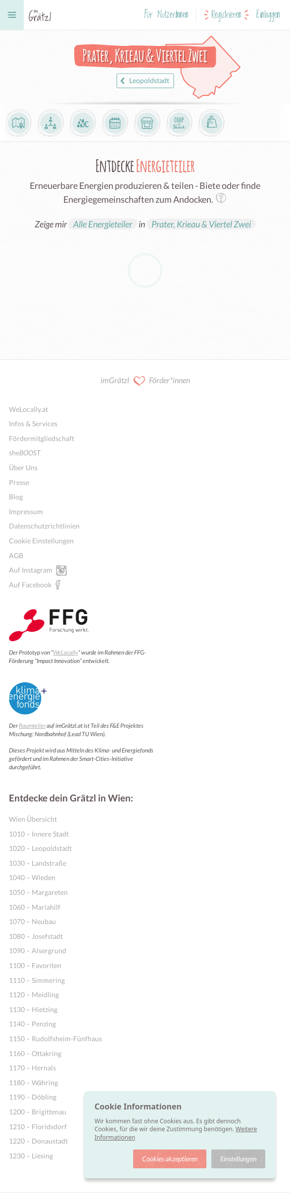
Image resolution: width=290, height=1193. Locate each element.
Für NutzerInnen (166, 15)
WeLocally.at (28, 409)
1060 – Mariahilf (34, 907)
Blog (16, 496)
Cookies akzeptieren (169, 1158)
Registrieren (226, 15)
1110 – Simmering (37, 980)
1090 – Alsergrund (37, 950)
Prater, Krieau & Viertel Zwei (201, 224)
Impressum (26, 511)
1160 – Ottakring (35, 1053)
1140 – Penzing (32, 1023)
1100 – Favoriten (35, 965)
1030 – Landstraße (37, 863)
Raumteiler (32, 725)
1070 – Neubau (32, 921)
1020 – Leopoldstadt (40, 848)
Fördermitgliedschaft (41, 438)
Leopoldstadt (143, 81)
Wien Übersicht (33, 819)
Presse (19, 482)
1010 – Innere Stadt (39, 834)
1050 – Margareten (38, 892)
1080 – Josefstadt (36, 936)
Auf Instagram (30, 569)
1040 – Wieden (32, 877)
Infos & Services (33, 423)
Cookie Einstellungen (41, 540)
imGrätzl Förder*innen (145, 381)
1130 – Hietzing (33, 1009)
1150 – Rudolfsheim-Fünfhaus (55, 1038)
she (25, 452)
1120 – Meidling (34, 994)
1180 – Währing (33, 1082)
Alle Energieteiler (102, 224)
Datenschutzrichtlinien (44, 526)
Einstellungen (238, 1158)
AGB (16, 555)
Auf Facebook (30, 584)
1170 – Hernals (32, 1067)
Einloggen (268, 15)
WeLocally (65, 652)
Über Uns (23, 467)
